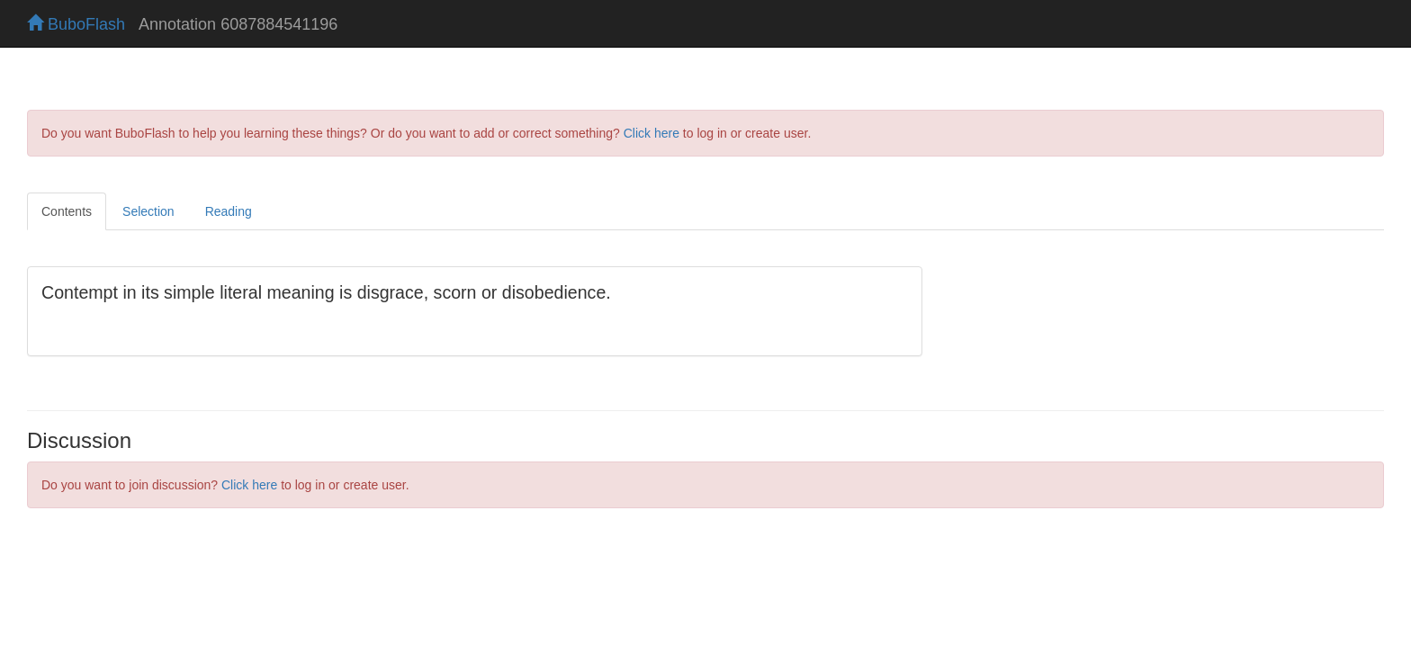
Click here (651, 133)
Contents (66, 211)
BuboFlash (76, 24)
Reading (228, 211)
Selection (148, 211)
